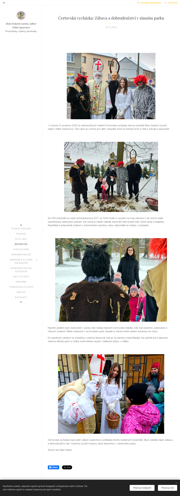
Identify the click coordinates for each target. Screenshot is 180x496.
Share (53, 467)
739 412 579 (172, 2)
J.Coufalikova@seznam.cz (151, 2)
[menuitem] (21, 228)
